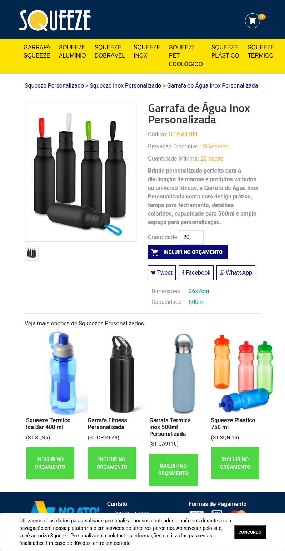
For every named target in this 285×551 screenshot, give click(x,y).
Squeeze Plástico (225, 51)
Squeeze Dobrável (110, 51)
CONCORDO (250, 532)
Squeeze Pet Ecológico (186, 55)
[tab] (31, 254)
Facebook (196, 272)
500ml (197, 302)
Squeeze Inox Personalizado (125, 85)
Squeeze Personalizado (55, 21)
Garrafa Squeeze (37, 51)
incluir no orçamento (185, 252)
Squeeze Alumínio (72, 51)
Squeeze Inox (147, 51)
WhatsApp (236, 272)
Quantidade (162, 237)
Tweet (161, 272)
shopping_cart (252, 20)
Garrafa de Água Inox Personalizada (212, 85)
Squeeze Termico (261, 51)
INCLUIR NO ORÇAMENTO (50, 463)
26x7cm (199, 291)
